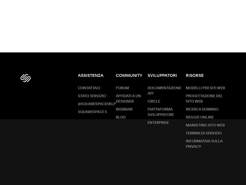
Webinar (124, 109)
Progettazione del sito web (204, 98)
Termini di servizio (204, 133)
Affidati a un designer (128, 98)
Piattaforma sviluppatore (161, 112)
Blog (121, 117)
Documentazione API (164, 90)
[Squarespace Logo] (25, 78)
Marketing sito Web (205, 125)
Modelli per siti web (205, 88)
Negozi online (200, 117)
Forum (122, 88)
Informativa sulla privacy (204, 144)
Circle (154, 101)
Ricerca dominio (202, 109)
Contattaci (89, 88)
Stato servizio (92, 96)
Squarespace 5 (92, 112)
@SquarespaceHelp (97, 104)
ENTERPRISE (158, 123)
